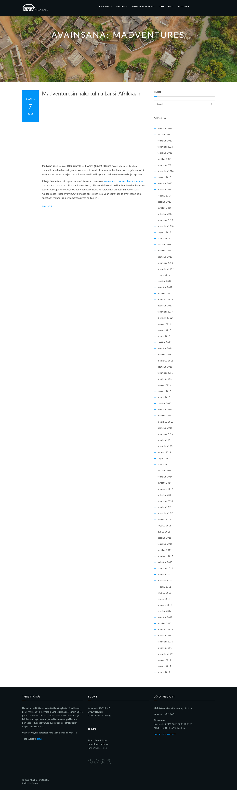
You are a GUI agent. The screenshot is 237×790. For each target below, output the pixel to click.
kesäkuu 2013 (164, 537)
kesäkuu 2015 (164, 403)
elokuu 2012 (164, 598)
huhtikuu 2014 (164, 482)
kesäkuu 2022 (164, 134)
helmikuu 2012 (165, 635)
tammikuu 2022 (165, 146)
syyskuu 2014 (164, 458)
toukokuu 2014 (165, 476)
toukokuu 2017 (165, 287)
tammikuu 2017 (165, 311)
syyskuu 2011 (164, 666)
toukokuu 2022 (165, 140)
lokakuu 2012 (164, 586)
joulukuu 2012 (165, 574)
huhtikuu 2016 (164, 354)
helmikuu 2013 (165, 562)
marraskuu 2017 (166, 268)
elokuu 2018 (164, 238)
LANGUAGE (183, 6)
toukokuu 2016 (165, 348)
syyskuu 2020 (164, 177)
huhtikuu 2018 (164, 250)
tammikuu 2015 (165, 433)
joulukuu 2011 (165, 647)
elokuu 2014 (164, 464)
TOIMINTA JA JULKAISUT (143, 6)
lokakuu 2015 (164, 384)
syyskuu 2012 (164, 592)
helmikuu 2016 (165, 366)
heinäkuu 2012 (165, 605)
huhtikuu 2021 (164, 159)
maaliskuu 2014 (165, 489)
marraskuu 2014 (166, 446)
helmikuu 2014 (165, 495)
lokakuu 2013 (164, 519)
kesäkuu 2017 (164, 281)
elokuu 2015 (164, 397)
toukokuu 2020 (165, 183)
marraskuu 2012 (166, 580)
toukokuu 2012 (165, 617)
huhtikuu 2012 (164, 623)
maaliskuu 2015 (165, 421)
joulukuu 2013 (165, 507)
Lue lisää (47, 206)
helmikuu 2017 (165, 305)
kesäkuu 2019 (164, 201)
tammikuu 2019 (165, 220)
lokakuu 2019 (164, 195)
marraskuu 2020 (166, 171)
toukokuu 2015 (165, 409)
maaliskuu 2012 (165, 629)
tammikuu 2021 (165, 165)
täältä (39, 738)
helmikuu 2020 (165, 189)
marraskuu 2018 (166, 226)
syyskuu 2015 (164, 391)
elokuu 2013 (164, 531)
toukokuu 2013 (165, 543)
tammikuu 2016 (165, 372)
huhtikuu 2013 (164, 550)
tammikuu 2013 (165, 568)
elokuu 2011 (164, 672)
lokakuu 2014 (164, 452)
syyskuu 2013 (164, 525)
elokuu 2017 (164, 275)
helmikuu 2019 (165, 213)
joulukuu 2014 (165, 440)
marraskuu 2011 (166, 653)
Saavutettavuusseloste (165, 733)
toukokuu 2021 (165, 152)
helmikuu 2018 (165, 256)
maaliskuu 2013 (165, 556)
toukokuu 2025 (165, 128)
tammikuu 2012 (165, 641)
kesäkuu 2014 (164, 470)
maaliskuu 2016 (165, 360)
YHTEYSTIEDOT (166, 6)
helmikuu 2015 (165, 427)
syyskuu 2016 (164, 330)
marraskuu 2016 (166, 317)
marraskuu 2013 (166, 513)
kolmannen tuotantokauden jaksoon (124, 181)
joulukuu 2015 (165, 378)
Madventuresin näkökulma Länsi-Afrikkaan (91, 93)
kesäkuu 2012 (164, 611)
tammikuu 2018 (165, 262)
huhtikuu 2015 (164, 415)
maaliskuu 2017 (165, 299)
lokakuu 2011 (164, 660)
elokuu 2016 (164, 336)
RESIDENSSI (121, 6)
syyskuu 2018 (164, 232)
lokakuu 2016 (164, 324)
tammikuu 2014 (165, 501)
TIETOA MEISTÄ (104, 6)
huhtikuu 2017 (164, 293)
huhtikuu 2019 (164, 207)
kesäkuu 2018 (164, 244)
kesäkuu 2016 (164, 342)
